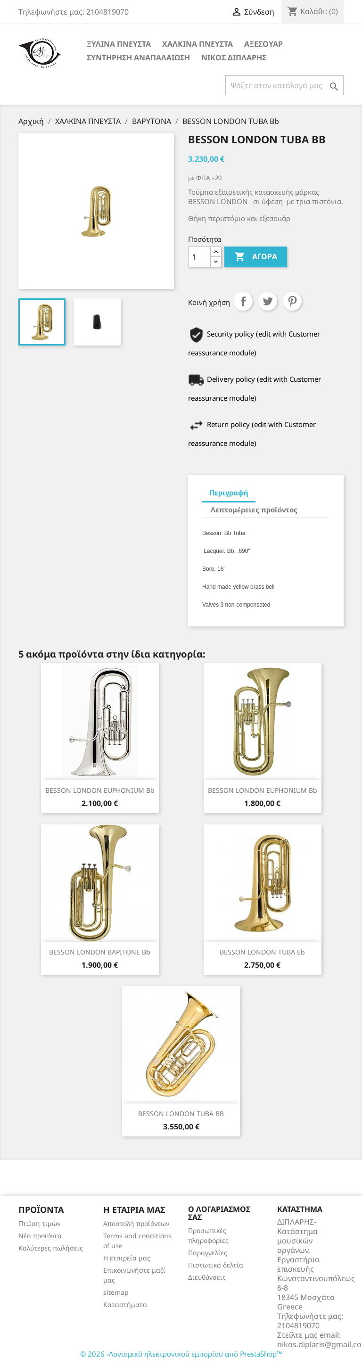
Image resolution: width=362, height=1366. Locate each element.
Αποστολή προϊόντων (136, 1223)
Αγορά (255, 257)
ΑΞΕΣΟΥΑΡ (263, 44)
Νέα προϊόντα (40, 1235)
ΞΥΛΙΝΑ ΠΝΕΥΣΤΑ (119, 44)
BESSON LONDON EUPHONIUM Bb (100, 790)
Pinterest (292, 301)
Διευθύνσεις (207, 1277)
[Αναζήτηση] (284, 85)
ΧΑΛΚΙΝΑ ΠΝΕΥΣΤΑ (197, 44)
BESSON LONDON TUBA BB (181, 1113)
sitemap (116, 1292)
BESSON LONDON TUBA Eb (262, 951)
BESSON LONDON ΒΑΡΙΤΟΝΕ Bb (99, 951)
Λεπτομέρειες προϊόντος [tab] (254, 509)
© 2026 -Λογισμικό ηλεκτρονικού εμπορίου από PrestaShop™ (181, 1353)
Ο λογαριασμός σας (219, 1213)
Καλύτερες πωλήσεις (50, 1247)
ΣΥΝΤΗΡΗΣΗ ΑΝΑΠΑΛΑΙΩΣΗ (138, 57)
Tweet (267, 301)
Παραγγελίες (207, 1252)
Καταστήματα (125, 1304)
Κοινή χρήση (243, 301)
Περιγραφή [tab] (228, 492)
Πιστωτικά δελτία (215, 1264)
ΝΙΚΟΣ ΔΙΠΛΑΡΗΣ (233, 57)
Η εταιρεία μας (126, 1257)
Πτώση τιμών (39, 1223)
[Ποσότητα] (199, 257)
